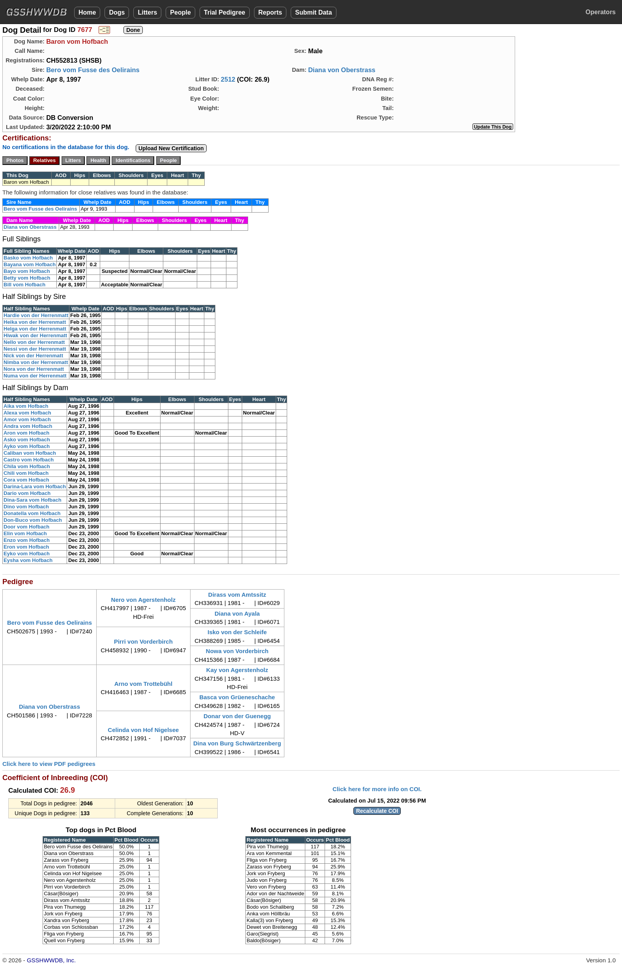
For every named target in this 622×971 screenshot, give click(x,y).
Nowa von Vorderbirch (237, 651)
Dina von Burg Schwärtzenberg (237, 743)
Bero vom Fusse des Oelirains (93, 69)
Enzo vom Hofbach (27, 540)
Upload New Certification (171, 148)
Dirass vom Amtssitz (237, 594)
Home (87, 12)
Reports (270, 12)
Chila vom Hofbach (27, 466)
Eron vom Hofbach (26, 547)
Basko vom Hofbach (28, 258)
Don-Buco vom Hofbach (33, 520)
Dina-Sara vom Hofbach (33, 500)
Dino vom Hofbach (26, 507)
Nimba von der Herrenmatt (36, 362)
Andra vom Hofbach (28, 426)
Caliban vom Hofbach (30, 453)
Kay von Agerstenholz (237, 670)
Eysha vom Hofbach (28, 560)
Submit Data (313, 12)
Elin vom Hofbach (25, 533)
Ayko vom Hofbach (27, 446)
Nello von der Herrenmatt (34, 342)
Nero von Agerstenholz (143, 599)
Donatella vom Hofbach (32, 513)
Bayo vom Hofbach (27, 271)
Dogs (117, 12)
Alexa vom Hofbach (27, 413)
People (180, 12)
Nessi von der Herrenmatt (35, 349)
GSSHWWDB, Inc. (51, 960)
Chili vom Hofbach (26, 473)
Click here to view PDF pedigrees (48, 763)
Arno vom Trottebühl (143, 683)
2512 (228, 79)
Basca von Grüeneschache (237, 697)
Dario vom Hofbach (27, 493)
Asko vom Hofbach (27, 440)
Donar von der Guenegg (237, 716)
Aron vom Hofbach (26, 433)
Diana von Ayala (237, 613)
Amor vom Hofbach (27, 419)
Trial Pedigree (224, 12)
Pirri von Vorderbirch (143, 641)
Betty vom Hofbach (27, 278)
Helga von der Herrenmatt (35, 329)
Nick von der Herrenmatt (33, 356)
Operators (601, 12)
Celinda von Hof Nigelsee (143, 729)
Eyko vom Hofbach (27, 553)
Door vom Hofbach (26, 527)
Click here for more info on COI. (377, 789)
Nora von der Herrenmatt (34, 369)
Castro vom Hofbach (29, 460)
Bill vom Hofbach (24, 285)
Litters (147, 12)
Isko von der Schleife (237, 632)
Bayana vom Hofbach (30, 264)
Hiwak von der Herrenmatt (35, 335)
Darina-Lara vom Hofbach (35, 486)
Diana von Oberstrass (341, 69)
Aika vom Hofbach (26, 406)
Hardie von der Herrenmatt (36, 315)
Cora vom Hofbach (26, 480)
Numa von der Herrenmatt (35, 376)
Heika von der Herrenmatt (35, 322)
